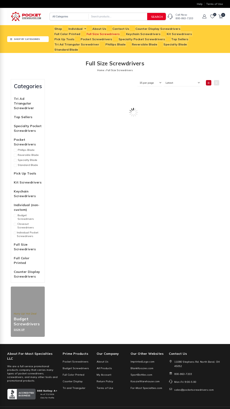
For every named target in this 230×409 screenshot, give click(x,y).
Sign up (19, 320)
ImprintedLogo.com (143, 352)
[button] (76, 28)
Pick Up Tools (173, 32)
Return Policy (105, 371)
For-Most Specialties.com (146, 377)
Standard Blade (151, 41)
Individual (76, 28)
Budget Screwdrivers (24, 208)
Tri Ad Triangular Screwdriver (187, 37)
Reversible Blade (92, 41)
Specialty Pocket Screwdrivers (114, 37)
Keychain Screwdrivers (110, 32)
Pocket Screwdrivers (70, 37)
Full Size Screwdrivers (70, 32)
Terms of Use (105, 377)
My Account (104, 365)
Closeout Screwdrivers (24, 216)
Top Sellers (151, 37)
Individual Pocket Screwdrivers (26, 225)
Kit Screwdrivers (145, 32)
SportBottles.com (141, 365)
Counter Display (73, 371)
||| (209, 74)
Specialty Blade (122, 41)
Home (100, 61)
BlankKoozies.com (142, 359)
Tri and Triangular (74, 377)
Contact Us (117, 28)
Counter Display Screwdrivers (154, 28)
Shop (58, 28)
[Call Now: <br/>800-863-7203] (170, 16)
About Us (97, 28)
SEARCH (157, 16)
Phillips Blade (64, 41)
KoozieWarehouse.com (145, 371)
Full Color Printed (195, 28)
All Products (104, 359)
